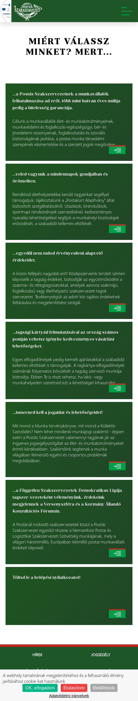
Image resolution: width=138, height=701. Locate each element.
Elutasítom (74, 688)
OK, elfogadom (40, 688)
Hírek (37, 654)
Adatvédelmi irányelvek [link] (69, 696)
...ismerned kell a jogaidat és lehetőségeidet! (57, 412)
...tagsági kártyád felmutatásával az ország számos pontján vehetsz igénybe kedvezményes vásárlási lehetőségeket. (65, 339)
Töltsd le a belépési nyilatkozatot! (46, 577)
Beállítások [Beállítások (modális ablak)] (104, 688)
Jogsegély (100, 654)
